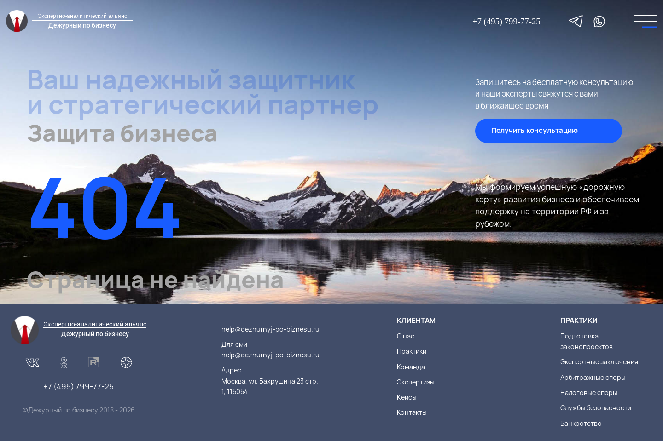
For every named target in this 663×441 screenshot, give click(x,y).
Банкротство (581, 423)
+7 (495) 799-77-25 (506, 21)
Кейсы (407, 397)
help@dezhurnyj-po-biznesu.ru (270, 329)
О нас (405, 336)
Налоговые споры (588, 392)
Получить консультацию (534, 130)
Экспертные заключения (599, 361)
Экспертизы (416, 382)
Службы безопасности (595, 407)
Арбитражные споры (593, 377)
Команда (411, 366)
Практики (411, 351)
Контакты (412, 412)
